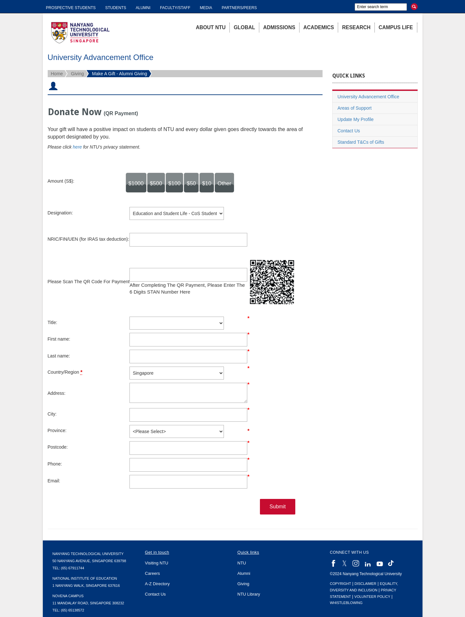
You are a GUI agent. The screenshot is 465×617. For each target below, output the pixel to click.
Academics (318, 27)
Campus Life (396, 27)
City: (52, 414)
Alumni (143, 8)
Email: (54, 480)
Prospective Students (71, 8)
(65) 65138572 (72, 610)
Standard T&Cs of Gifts (360, 142)
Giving (77, 73)
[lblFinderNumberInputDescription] (188, 275)
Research (356, 27)
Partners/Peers (239, 8)
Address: (57, 393)
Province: (57, 430)
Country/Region (65, 372)
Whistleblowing (346, 603)
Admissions (279, 27)
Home (57, 73)
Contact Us (348, 130)
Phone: (55, 463)
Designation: (60, 212)
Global (244, 27)
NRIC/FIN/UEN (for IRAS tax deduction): (88, 239)
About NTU (211, 27)
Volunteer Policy (372, 597)
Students (115, 8)
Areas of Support (354, 108)
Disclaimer (365, 584)
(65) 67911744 (72, 568)
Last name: (59, 355)
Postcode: (58, 447)
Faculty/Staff (175, 8)
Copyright (340, 584)
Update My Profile (355, 119)
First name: (59, 339)
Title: (52, 322)
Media (206, 8)
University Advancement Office (368, 96)
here (77, 147)
